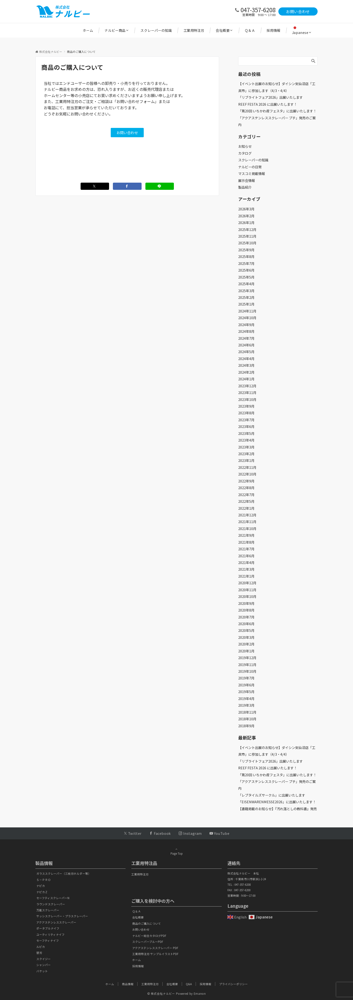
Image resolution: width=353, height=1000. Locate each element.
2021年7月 (246, 548)
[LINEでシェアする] (159, 186)
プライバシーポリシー (233, 984)
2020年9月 (246, 603)
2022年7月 (246, 494)
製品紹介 (245, 187)
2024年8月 (246, 331)
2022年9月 (246, 481)
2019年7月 (246, 678)
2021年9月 (246, 535)
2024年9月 (246, 324)
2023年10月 (247, 399)
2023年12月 (247, 385)
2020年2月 (246, 644)
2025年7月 (246, 263)
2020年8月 (246, 610)
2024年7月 (246, 338)
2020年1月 (246, 651)
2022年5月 (246, 501)
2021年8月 (246, 542)
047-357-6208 (258, 9)
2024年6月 (246, 345)
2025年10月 (247, 242)
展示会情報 (246, 180)
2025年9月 (246, 249)
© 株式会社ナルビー (161, 993)
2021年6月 (246, 555)
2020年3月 (246, 637)
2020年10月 (247, 596)
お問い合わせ (298, 11)
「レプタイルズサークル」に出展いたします (271, 795)
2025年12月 (247, 229)
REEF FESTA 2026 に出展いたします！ (267, 104)
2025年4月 (246, 283)
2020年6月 (246, 623)
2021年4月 (246, 562)
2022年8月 (246, 487)
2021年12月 (247, 515)
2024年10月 (247, 317)
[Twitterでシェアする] (95, 186)
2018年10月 (247, 718)
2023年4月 (246, 440)
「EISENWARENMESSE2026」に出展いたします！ (277, 801)
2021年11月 (247, 521)
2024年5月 (246, 351)
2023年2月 (246, 453)
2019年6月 (246, 685)
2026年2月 (246, 215)
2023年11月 (247, 392)
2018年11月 (247, 712)
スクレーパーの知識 (253, 160)
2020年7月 (246, 617)
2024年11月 (247, 311)
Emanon (200, 993)
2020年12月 (247, 582)
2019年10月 (247, 671)
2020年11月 (247, 589)
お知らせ (245, 146)
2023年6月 (246, 426)
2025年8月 (246, 256)
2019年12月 (247, 657)
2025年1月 (246, 304)
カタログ (245, 153)
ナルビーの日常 (250, 166)
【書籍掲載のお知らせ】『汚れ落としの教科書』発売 (277, 808)
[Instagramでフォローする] (190, 833)
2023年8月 (246, 412)
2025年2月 (246, 297)
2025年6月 (246, 270)
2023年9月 (246, 406)
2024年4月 (246, 358)
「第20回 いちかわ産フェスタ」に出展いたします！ (277, 111)
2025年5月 (246, 277)
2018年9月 (246, 725)
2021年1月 (246, 576)
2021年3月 (246, 569)
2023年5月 (246, 433)
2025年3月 (246, 290)
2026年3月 (246, 209)
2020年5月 (246, 630)
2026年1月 (246, 222)
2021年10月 (247, 528)
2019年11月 (247, 664)
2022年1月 (246, 508)
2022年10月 (247, 474)
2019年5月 (246, 691)
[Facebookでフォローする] (160, 833)
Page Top (176, 851)
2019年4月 (246, 698)
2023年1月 (246, 460)
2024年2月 (246, 372)
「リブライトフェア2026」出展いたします (270, 97)
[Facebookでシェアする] (127, 186)
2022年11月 (247, 467)
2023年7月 (246, 419)
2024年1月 (246, 379)
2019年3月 (246, 705)
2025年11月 (247, 236)
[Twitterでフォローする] (133, 833)
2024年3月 (246, 365)
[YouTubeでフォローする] (219, 833)
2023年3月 (246, 447)
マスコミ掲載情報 (251, 173)
